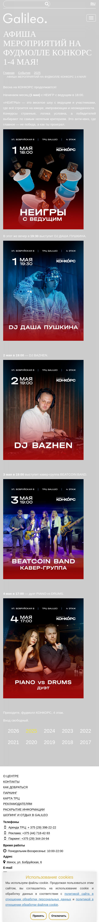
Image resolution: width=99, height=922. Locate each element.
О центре (11, 776)
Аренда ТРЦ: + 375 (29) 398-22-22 (29, 827)
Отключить (58, 915)
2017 (85, 742)
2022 (85, 731)
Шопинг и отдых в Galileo (25, 815)
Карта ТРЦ (11, 798)
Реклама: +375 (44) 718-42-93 (26, 833)
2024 (49, 731)
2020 (31, 742)
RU (93, 4)
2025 (31, 731)
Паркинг (10, 793)
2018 (67, 742)
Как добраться (15, 787)
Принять (38, 915)
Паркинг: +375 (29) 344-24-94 (26, 838)
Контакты (11, 781)
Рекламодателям (17, 804)
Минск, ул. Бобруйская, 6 (22, 862)
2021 (13, 742)
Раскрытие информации (24, 809)
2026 (13, 731)
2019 (49, 742)
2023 (67, 731)
